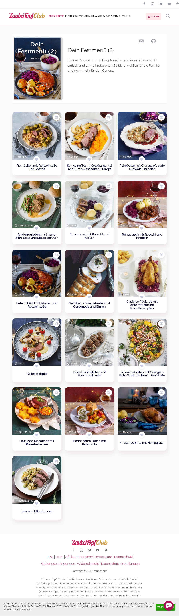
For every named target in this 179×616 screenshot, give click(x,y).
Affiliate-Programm (79, 557)
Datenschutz (123, 557)
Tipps (69, 16)
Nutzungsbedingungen (57, 563)
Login (153, 16)
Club (126, 16)
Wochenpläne (88, 16)
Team (59, 557)
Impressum (103, 557)
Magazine (112, 16)
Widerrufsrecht (88, 563)
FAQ (50, 557)
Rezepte (56, 16)
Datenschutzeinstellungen (120, 563)
